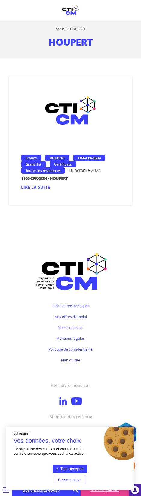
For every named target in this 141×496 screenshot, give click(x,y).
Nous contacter (70, 327)
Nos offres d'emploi (70, 316)
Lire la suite (35, 187)
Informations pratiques (70, 305)
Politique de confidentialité (70, 349)
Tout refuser (20, 433)
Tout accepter (70, 469)
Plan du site (70, 360)
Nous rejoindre (105, 490)
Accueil (61, 28)
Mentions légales (70, 338)
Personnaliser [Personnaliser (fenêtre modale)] (70, 480)
